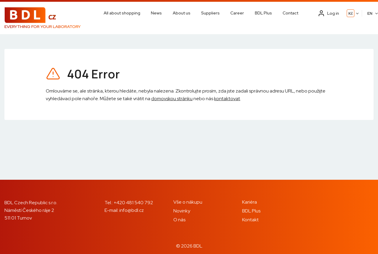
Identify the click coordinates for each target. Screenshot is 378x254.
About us (181, 13)
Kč (350, 13)
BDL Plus (263, 13)
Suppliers (210, 13)
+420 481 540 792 (133, 202)
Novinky (181, 211)
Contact (290, 13)
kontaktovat (227, 98)
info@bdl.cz (131, 210)
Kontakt (250, 220)
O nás (179, 220)
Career (237, 13)
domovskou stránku (172, 98)
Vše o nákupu (187, 202)
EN (369, 13)
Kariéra (249, 202)
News (156, 13)
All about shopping (122, 13)
